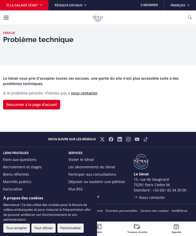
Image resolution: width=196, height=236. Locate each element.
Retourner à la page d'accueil (31, 104)
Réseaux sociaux (69, 5)
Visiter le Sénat (81, 159)
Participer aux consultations (92, 174)
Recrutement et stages (22, 166)
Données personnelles (122, 211)
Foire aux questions (19, 159)
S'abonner (149, 5)
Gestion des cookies (154, 211)
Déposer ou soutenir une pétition (96, 181)
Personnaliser (70, 228)
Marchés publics (17, 181)
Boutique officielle (83, 196)
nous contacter (84, 93)
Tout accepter (16, 228)
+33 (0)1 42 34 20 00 (169, 190)
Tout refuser (43, 228)
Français (183, 3)
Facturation (12, 189)
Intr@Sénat (179, 211)
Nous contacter (152, 197)
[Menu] (6, 17)
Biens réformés (16, 174)
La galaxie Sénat (22, 5)
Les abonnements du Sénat (91, 166)
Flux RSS (75, 189)
